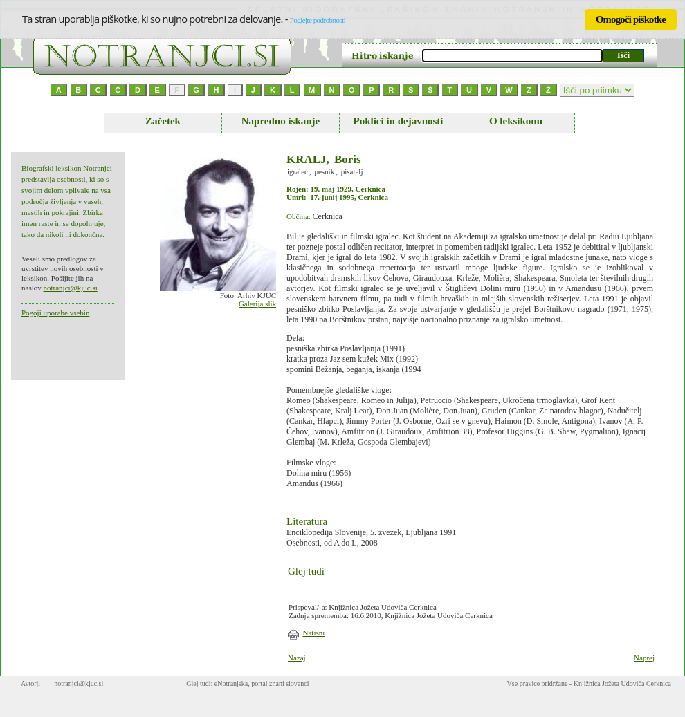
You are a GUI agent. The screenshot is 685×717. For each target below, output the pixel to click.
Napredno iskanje (280, 121)
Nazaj (297, 657)
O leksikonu (515, 121)
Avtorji (30, 683)
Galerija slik (257, 303)
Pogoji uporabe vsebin (55, 312)
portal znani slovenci (280, 683)
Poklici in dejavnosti (398, 121)
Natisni (314, 632)
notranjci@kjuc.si (70, 287)
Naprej (644, 657)
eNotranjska (231, 683)
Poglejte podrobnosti (317, 20)
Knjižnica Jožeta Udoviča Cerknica (622, 683)
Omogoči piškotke (631, 19)
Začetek (163, 121)
